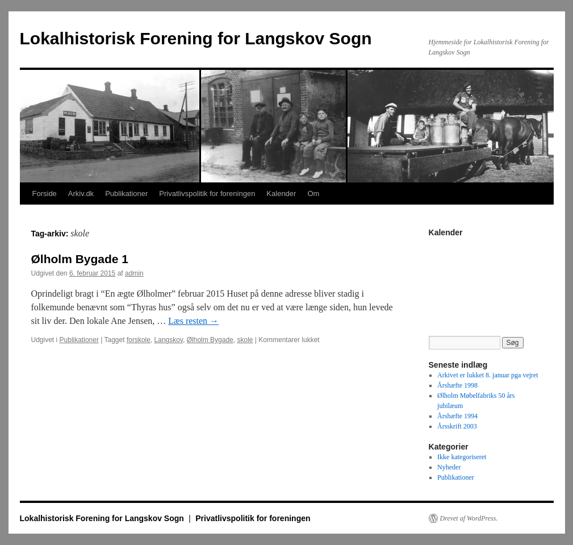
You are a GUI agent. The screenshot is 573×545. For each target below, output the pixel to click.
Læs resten (193, 321)
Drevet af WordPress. (469, 518)
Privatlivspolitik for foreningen (207, 193)
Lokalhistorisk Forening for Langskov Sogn (196, 38)
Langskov (168, 340)
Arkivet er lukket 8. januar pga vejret (487, 375)
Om (313, 193)
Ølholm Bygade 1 (80, 258)
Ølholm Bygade (210, 340)
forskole (138, 340)
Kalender (281, 193)
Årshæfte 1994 (457, 416)
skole (245, 340)
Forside (44, 193)
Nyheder (449, 467)
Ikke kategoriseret (461, 457)
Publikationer (126, 193)
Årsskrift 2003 (457, 426)
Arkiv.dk (81, 193)
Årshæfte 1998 (457, 385)
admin (134, 273)
